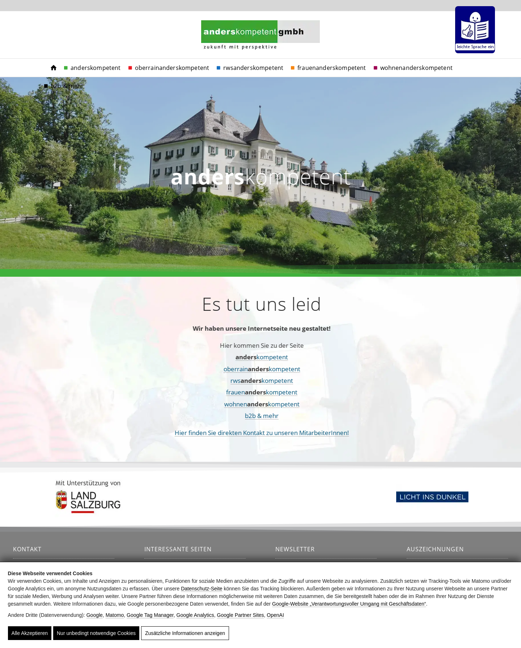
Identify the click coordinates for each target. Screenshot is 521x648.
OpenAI (275, 615)
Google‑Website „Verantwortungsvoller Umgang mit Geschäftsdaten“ (349, 604)
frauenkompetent (240, 392)
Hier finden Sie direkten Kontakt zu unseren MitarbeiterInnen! (240, 432)
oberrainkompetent (240, 369)
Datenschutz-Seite (201, 588)
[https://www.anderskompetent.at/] (53, 68)
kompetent (240, 357)
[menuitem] (473, 30)
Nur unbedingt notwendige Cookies (96, 633)
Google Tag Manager (150, 615)
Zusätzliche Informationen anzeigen (185, 633)
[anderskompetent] (260, 43)
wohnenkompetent (240, 404)
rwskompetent (240, 380)
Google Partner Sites (240, 615)
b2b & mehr (240, 415)
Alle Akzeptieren (30, 633)
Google (94, 615)
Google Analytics (195, 615)
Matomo (115, 615)
